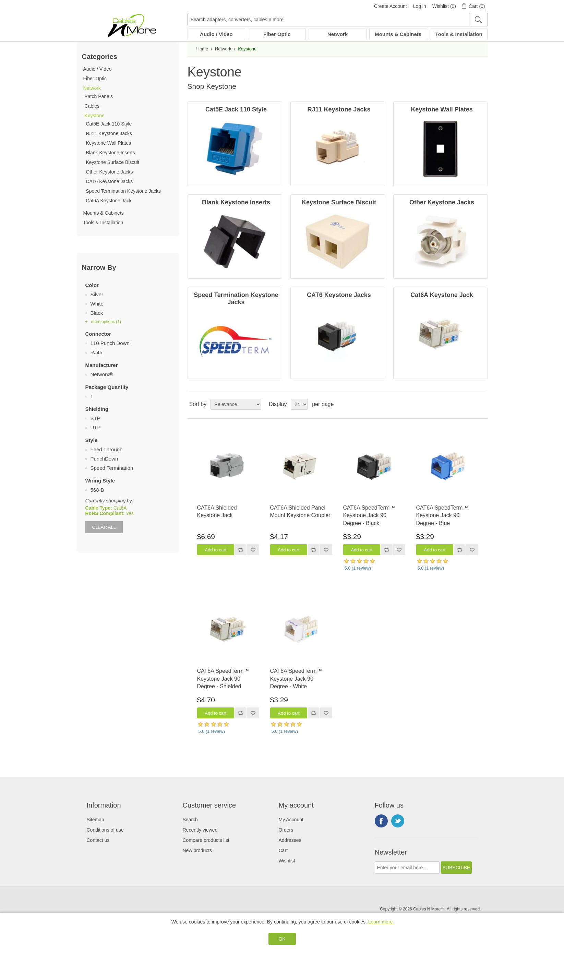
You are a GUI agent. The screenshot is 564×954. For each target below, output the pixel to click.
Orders (286, 830)
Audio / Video (216, 34)
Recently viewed (200, 830)
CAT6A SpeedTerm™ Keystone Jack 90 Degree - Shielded (223, 678)
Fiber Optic (276, 34)
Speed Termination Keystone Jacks (123, 191)
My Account (291, 819)
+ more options (103, 321)
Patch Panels (99, 96)
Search (190, 819)
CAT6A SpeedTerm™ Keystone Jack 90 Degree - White (296, 678)
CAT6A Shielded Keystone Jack (217, 511)
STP (95, 418)
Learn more (380, 922)
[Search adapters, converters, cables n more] (338, 19)
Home (202, 48)
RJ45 (97, 352)
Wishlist (287, 860)
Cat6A (120, 508)
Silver (97, 294)
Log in (419, 6)
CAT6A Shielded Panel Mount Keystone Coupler (300, 511)
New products (197, 850)
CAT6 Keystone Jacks (109, 181)
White (97, 304)
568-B (97, 490)
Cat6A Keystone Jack (109, 200)
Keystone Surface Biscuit (113, 162)
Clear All (104, 527)
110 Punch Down (110, 343)
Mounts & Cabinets (398, 34)
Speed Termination (112, 468)
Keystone (95, 115)
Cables (92, 106)
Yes (130, 513)
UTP (96, 427)
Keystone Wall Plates (108, 143)
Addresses (290, 840)
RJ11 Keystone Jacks (109, 133)
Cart (283, 850)
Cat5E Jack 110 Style (109, 124)
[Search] (478, 19)
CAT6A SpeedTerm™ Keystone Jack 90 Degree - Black (369, 515)
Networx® (102, 374)
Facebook (381, 820)
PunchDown (104, 459)
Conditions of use (105, 830)
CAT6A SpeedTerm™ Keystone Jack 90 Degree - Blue (442, 515)
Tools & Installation (458, 34)
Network (337, 34)
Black (97, 313)
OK (281, 939)
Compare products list (206, 840)
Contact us (98, 840)
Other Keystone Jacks (109, 172)
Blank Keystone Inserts (110, 152)
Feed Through (107, 449)
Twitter (397, 820)
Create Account (390, 6)
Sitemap (95, 819)
